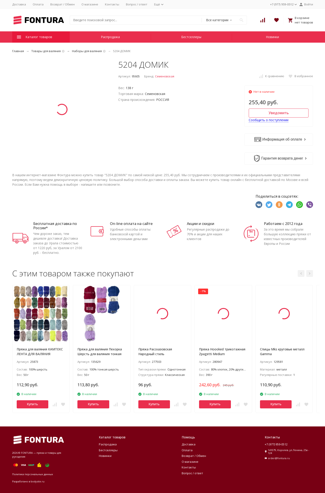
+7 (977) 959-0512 (276, 444)
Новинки (272, 37)
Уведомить (279, 112)
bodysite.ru (37, 481)
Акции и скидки (200, 223)
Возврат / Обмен (62, 4)
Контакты (112, 4)
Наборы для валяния (87, 51)
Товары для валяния (46, 51)
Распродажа (110, 37)
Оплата (38, 4)
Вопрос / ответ (136, 4)
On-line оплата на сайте (131, 223)
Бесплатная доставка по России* (55, 225)
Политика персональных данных (32, 474)
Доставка (19, 4)
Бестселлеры (191, 37)
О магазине (89, 4)
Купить (32, 404)
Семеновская (164, 76)
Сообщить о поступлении (268, 120)
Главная (18, 51)
